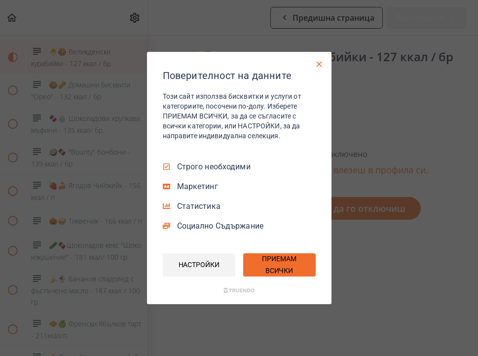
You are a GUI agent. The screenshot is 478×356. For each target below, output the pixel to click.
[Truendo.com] (239, 290)
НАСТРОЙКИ (199, 265)
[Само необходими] (319, 64)
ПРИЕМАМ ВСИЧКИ (279, 265)
